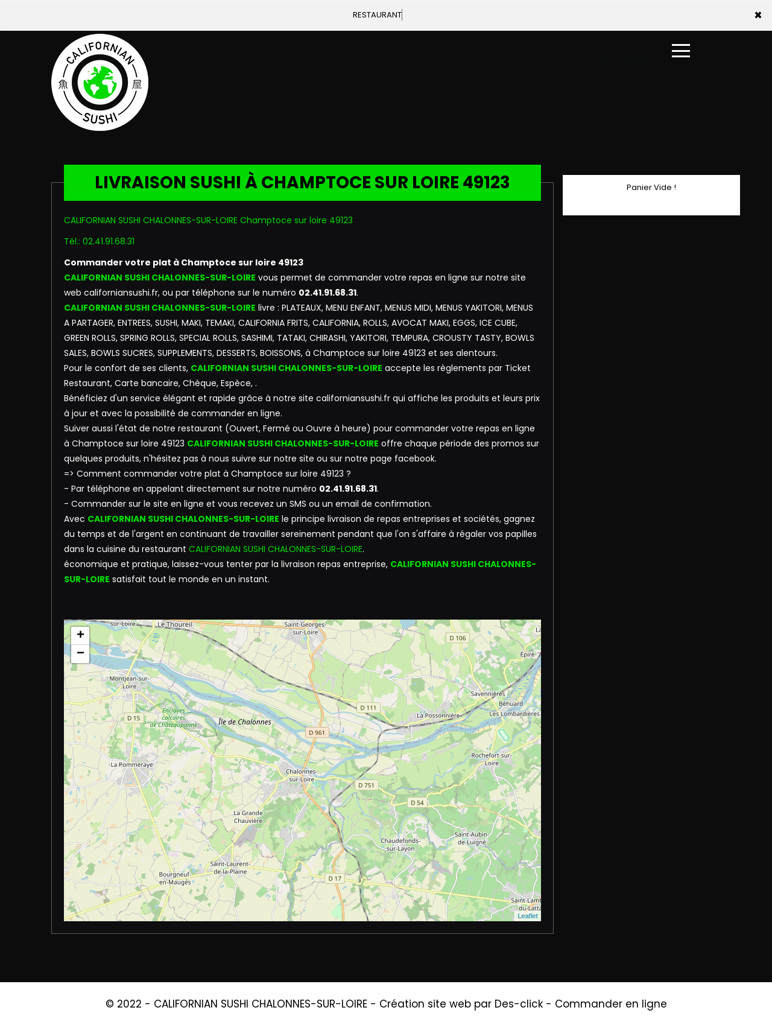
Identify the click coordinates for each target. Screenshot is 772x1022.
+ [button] (80, 636)
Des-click (519, 1004)
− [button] (80, 654)
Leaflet (527, 915)
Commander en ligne (611, 1004)
